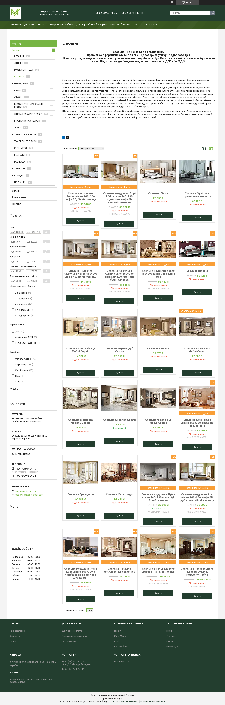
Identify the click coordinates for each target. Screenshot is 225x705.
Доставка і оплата (34, 24)
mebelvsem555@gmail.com (29, 494)
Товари (16, 50)
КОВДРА (19, 175)
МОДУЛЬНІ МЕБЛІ (23, 69)
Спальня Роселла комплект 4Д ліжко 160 (119, 570)
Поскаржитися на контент (125, 701)
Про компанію (17, 631)
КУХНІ (17, 90)
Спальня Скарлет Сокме (119, 419)
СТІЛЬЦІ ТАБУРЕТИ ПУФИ (28, 114)
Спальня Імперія (197, 270)
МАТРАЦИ (19, 161)
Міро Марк (120, 636)
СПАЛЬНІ (19, 76)
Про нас (138, 24)
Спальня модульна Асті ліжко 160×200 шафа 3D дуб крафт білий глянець (197, 497)
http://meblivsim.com (26, 491)
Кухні (169, 631)
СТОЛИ (18, 97)
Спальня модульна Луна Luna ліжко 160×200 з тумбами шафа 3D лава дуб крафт (80, 573)
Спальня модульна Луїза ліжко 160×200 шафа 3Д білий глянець (158, 497)
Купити (80, 220)
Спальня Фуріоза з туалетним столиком (197, 195)
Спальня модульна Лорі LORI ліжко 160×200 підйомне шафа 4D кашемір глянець (119, 198)
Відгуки (16, 191)
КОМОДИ (19, 155)
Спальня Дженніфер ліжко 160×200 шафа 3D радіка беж (197, 422)
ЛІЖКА (17, 127)
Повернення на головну (74, 636)
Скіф (116, 641)
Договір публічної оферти (91, 24)
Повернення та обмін (61, 24)
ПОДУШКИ (20, 182)
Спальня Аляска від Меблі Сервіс (197, 350)
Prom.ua (130, 695)
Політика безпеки (120, 24)
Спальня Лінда (158, 193)
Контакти (151, 24)
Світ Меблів (120, 646)
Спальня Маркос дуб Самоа (119, 350)
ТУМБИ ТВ (20, 168)
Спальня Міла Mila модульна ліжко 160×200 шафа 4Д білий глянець (80, 273)
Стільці (170, 641)
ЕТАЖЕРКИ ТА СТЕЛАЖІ (27, 120)
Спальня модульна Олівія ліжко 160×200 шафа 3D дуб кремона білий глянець (119, 275)
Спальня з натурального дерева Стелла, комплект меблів (197, 571)
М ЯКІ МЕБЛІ (20, 148)
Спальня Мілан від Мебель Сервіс (80, 421)
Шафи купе (172, 646)
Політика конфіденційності (154, 701)
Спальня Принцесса (81, 494)
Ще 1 (15, 388)
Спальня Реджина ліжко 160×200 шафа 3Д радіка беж (158, 273)
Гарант (118, 631)
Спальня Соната (158, 348)
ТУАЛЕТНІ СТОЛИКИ (25, 141)
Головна (16, 24)
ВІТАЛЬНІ (19, 56)
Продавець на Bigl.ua (112, 698)
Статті (13, 641)
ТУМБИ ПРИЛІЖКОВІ (25, 134)
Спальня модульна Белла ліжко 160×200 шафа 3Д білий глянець (80, 196)
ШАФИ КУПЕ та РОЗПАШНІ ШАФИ (28, 105)
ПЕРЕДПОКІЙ (21, 83)
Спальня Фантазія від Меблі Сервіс (80, 350)
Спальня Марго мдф (119, 494)
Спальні (170, 636)
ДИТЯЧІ (18, 63)
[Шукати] (212, 13)
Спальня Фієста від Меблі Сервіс (158, 421)
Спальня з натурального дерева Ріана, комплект (158, 570)
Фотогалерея (19, 197)
